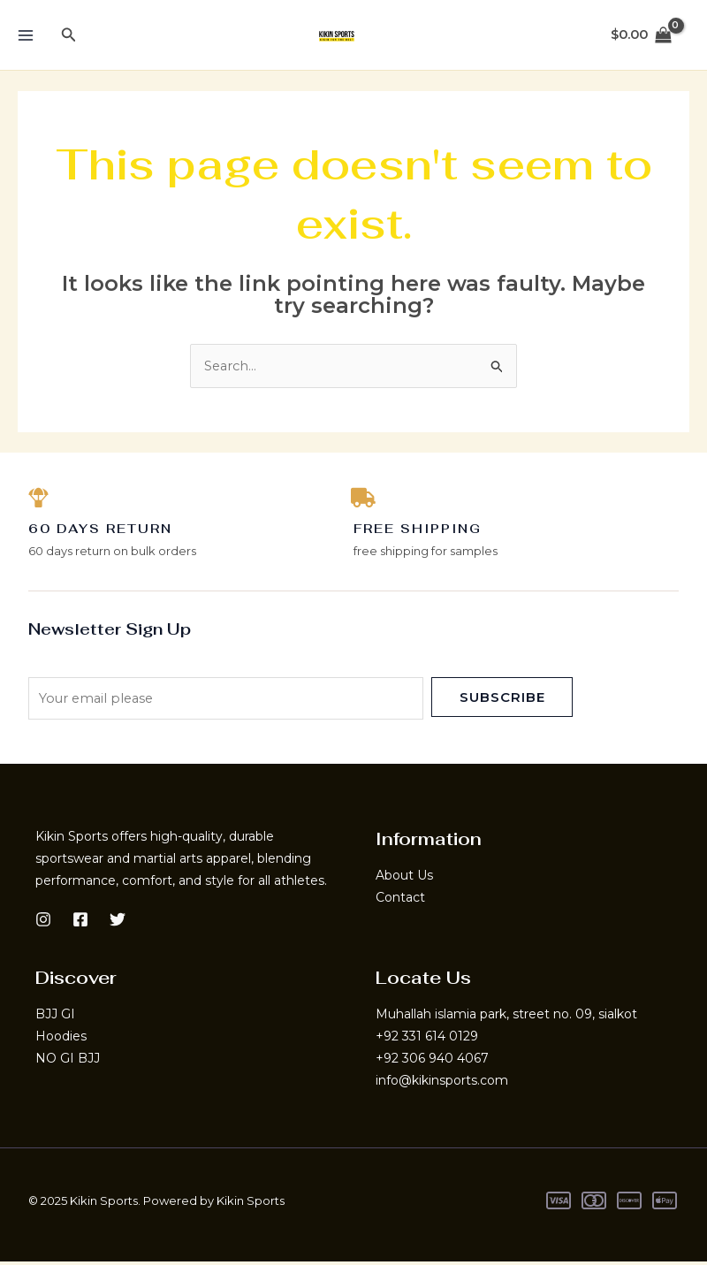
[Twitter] (117, 922)
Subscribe (502, 699)
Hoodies (61, 1040)
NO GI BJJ (67, 1062)
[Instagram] (43, 922)
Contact (400, 901)
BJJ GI (55, 1017)
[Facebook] (80, 922)
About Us (404, 879)
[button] (69, 35)
